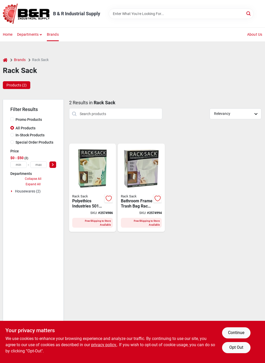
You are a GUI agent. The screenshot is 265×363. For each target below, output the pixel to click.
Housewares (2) (28, 191)
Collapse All (33, 179)
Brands (53, 34)
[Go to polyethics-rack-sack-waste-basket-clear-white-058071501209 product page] (141, 188)
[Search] (249, 13)
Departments (28, 34)
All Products (25, 128)
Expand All (33, 184)
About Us (254, 34)
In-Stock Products (30, 135)
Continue (236, 332)
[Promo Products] (12, 119)
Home (8, 34)
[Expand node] (12, 191)
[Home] (5, 60)
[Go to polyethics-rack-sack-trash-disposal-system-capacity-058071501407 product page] (92, 188)
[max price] (38, 164)
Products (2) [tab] (16, 85)
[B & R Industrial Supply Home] (26, 14)
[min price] (18, 164)
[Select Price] (52, 164)
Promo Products (29, 119)
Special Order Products (34, 142)
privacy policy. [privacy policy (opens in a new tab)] (104, 344)
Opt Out (236, 347)
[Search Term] (181, 14)
